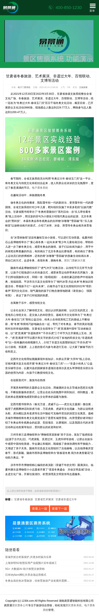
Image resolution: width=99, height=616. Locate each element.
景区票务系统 (74, 605)
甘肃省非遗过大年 (66, 499)
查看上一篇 (39, 508)
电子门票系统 (24, 87)
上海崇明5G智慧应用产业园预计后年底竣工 (31, 562)
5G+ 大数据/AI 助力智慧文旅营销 (25, 568)
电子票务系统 (40, 187)
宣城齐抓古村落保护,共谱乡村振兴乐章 (28, 557)
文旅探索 (83, 87)
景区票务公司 (20, 605)
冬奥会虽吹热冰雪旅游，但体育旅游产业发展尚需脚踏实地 (38, 580)
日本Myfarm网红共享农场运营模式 (25, 574)
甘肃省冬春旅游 (23, 499)
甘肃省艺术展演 (44, 499)
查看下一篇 (59, 508)
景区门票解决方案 (74, 260)
